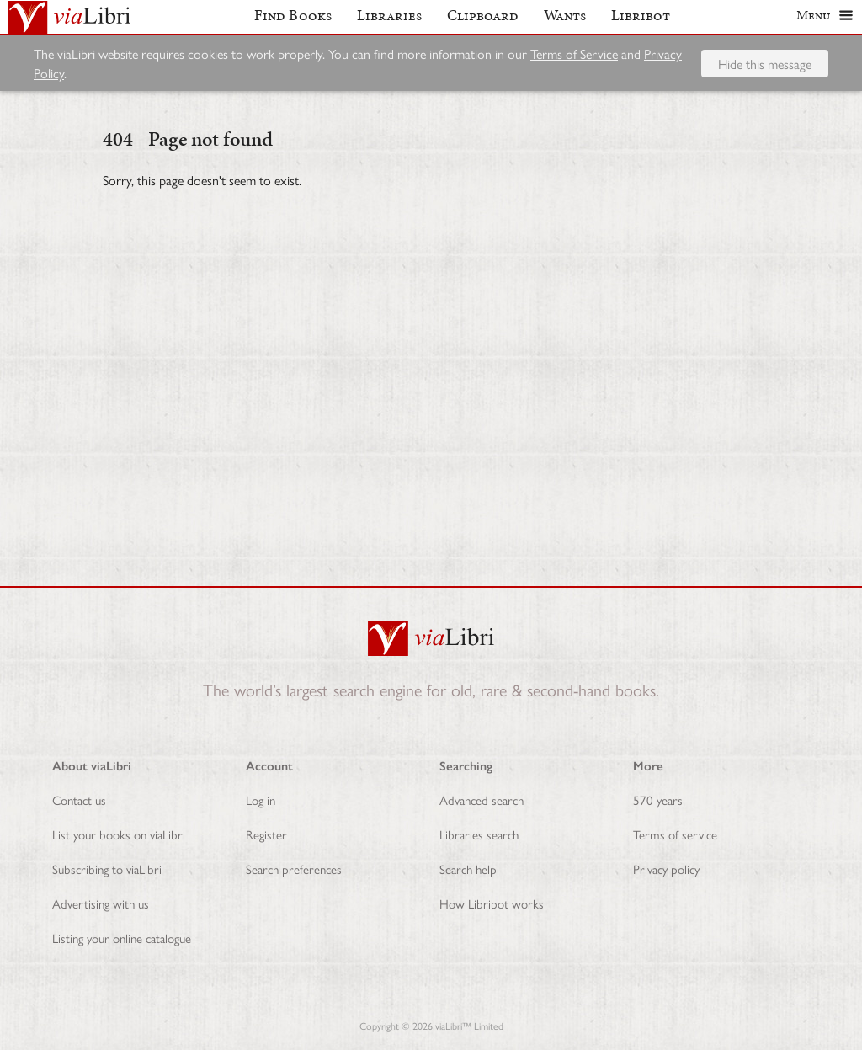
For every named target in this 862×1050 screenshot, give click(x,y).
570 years (658, 799)
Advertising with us (100, 903)
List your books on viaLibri (118, 834)
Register (266, 834)
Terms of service (675, 834)
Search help (468, 868)
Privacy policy (666, 868)
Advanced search (481, 799)
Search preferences (294, 868)
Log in (260, 799)
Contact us (79, 799)
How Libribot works (491, 903)
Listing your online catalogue (121, 937)
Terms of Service (574, 60)
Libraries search (479, 834)
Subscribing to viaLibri (107, 868)
